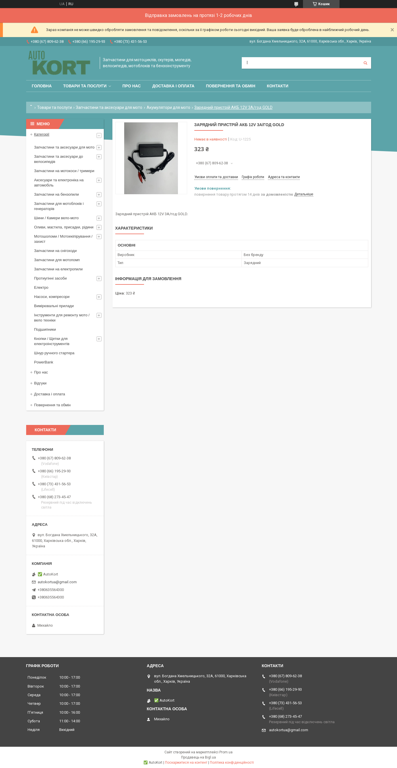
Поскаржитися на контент (186, 763)
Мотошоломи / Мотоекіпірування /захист (63, 239)
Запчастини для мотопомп (57, 260)
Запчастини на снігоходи (55, 251)
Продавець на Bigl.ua (198, 757)
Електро (41, 287)
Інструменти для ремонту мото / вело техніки (62, 317)
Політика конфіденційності (232, 763)
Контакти (277, 86)
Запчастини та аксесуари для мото (109, 107)
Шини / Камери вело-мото (56, 218)
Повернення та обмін (230, 86)
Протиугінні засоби (50, 278)
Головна (42, 86)
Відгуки (40, 383)
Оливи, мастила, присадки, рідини (64, 227)
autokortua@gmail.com (57, 582)
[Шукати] (365, 63)
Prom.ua (226, 752)
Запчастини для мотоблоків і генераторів (59, 206)
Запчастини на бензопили (56, 194)
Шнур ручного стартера (54, 353)
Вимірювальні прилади (54, 306)
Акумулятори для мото (168, 107)
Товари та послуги (85, 86)
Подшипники (45, 329)
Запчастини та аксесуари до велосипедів (58, 159)
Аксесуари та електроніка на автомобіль (59, 182)
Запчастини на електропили (58, 269)
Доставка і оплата (173, 86)
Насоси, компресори (52, 297)
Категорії (41, 134)
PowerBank (43, 362)
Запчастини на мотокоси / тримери (64, 171)
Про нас (131, 86)
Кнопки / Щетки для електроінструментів (52, 341)
